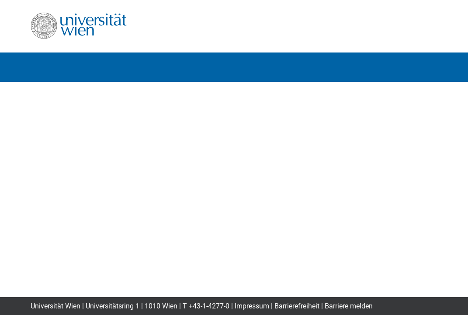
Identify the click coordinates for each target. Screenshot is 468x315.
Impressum (252, 306)
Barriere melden (349, 306)
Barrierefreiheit (296, 306)
